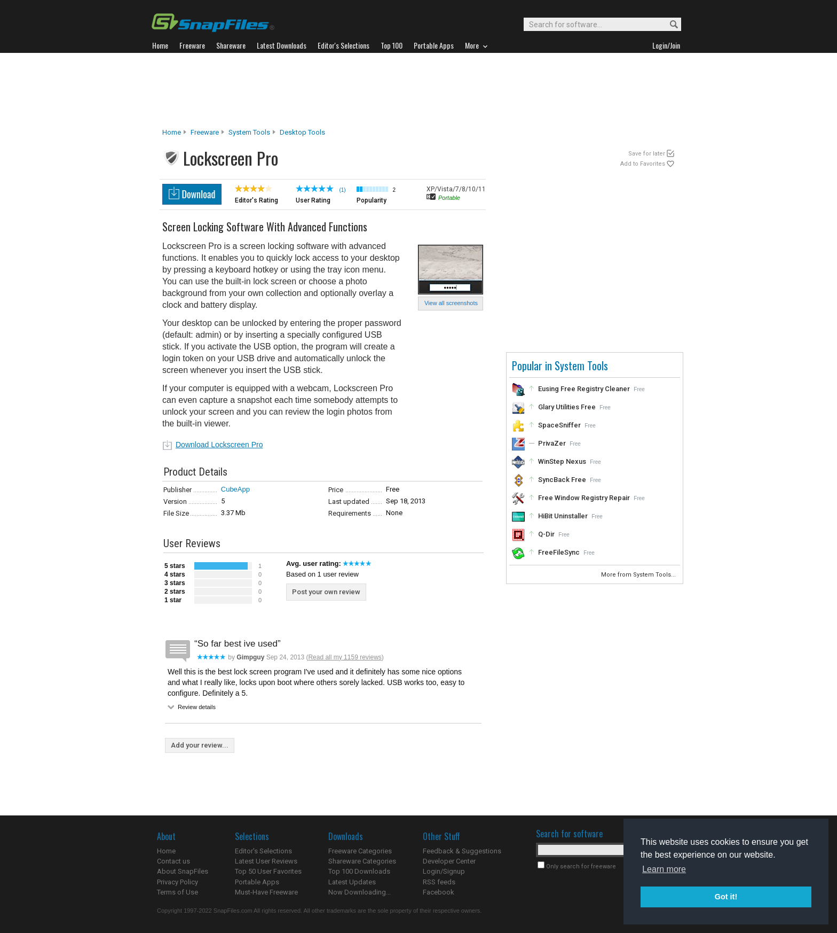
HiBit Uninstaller (563, 516)
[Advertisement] (418, 90)
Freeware (205, 132)
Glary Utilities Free (567, 407)
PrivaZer (552, 443)
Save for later (646, 153)
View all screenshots (451, 303)
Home (171, 132)
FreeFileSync (559, 552)
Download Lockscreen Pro (219, 444)
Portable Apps (257, 882)
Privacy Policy (177, 882)
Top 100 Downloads (359, 871)
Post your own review (326, 592)
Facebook (438, 892)
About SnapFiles (182, 871)
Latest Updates (352, 882)
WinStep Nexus (562, 461)
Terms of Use (177, 892)
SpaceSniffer (559, 425)
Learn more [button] (664, 869)
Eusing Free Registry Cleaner (584, 389)
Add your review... (199, 745)
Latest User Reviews (266, 861)
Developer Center (449, 861)
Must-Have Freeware (266, 892)
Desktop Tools (302, 132)
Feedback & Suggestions (462, 851)
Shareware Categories (362, 861)
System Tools (249, 132)
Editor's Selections (263, 851)
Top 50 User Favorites (268, 871)
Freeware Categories (360, 851)
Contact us (173, 861)
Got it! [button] (726, 896)
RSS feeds (439, 882)
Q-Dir (546, 534)
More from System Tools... (639, 574)
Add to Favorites (642, 163)
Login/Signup (444, 871)
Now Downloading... (359, 892)
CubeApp (235, 489)
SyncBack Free (562, 480)
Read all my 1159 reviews (344, 657)
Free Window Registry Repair (584, 498)
